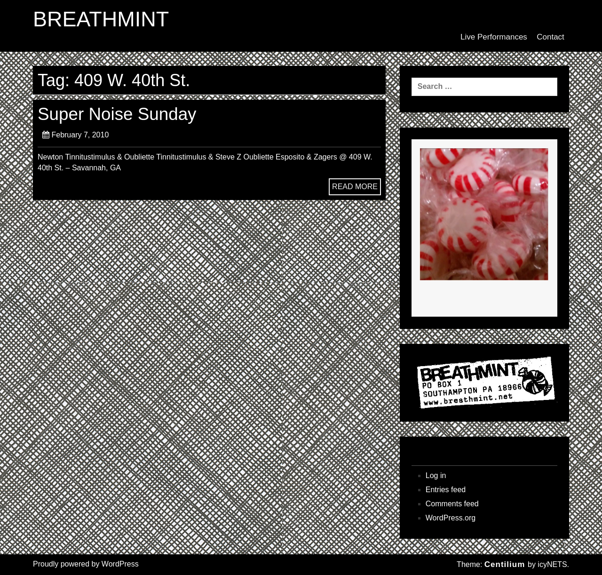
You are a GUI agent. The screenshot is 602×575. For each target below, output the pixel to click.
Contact (550, 36)
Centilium (504, 564)
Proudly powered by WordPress (86, 564)
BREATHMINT (101, 19)
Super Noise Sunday (117, 114)
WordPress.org (450, 518)
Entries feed (446, 490)
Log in (436, 475)
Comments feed (452, 504)
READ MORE (355, 187)
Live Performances (493, 36)
